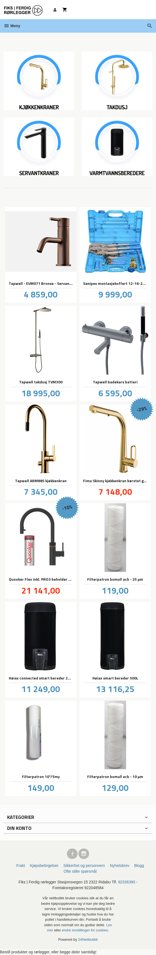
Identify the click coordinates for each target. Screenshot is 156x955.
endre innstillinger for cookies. (85, 930)
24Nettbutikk (88, 939)
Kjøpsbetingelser (44, 865)
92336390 (126, 882)
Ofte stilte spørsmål (80, 871)
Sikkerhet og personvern (84, 865)
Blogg (139, 865)
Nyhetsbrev (119, 865)
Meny (12, 26)
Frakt (20, 865)
